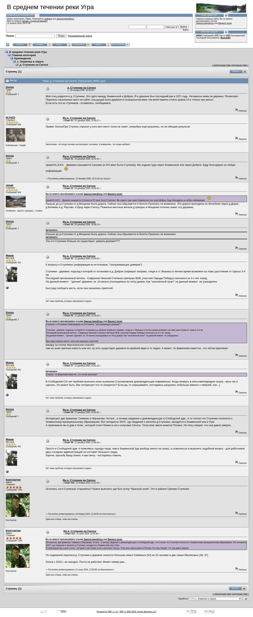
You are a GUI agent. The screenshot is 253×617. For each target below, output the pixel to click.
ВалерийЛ (226, 38)
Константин (13, 479)
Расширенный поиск (80, 35)
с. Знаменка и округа (30, 61)
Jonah (9, 185)
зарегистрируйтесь (65, 19)
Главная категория (24, 55)
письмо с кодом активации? (35, 21)
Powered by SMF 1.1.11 (107, 612)
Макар (10, 255)
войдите (48, 19)
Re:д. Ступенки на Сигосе (79, 117)
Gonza (10, 87)
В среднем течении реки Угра (28, 51)
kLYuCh (10, 117)
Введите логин (225, 23)
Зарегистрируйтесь (205, 23)
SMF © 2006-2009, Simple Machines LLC (138, 612)
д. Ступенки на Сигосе (34, 64)
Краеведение (22, 58)
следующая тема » (239, 65)
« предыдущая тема (221, 65)
